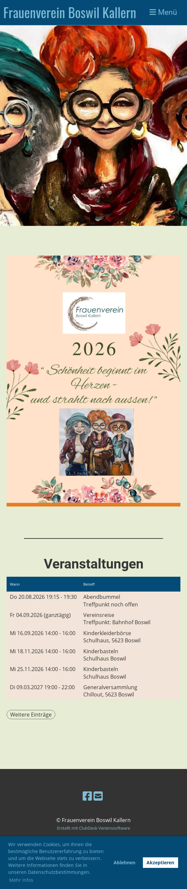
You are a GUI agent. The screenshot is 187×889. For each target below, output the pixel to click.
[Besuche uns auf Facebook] (87, 796)
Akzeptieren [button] (160, 862)
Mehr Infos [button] (21, 880)
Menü (163, 12)
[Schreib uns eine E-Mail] (98, 796)
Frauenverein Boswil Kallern (69, 12)
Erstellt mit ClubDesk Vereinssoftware (93, 828)
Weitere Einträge (31, 714)
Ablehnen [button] (124, 862)
